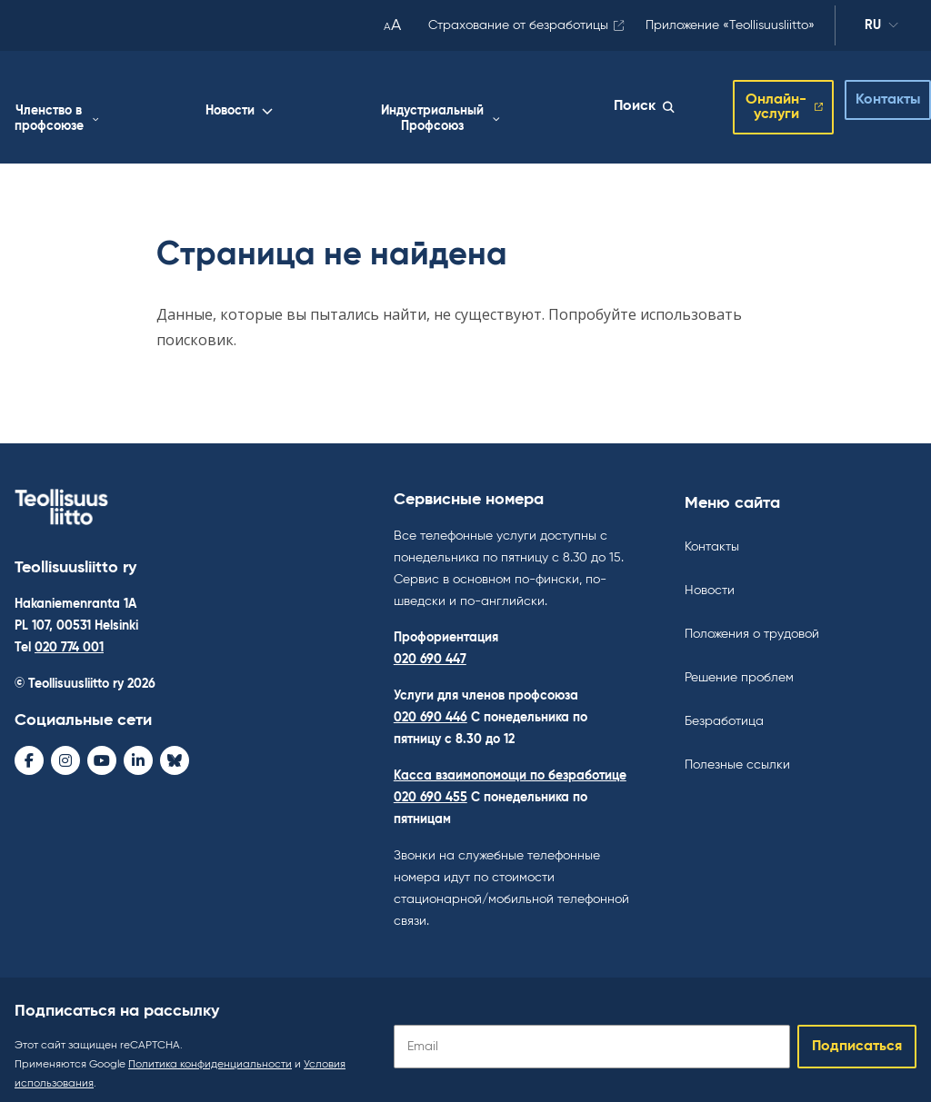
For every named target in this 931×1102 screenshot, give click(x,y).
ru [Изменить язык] (881, 28)
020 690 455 (430, 783)
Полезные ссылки (737, 750)
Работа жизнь (176, 104)
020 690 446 (430, 703)
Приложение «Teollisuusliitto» (730, 25)
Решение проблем (739, 663)
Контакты (873, 92)
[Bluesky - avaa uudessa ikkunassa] (174, 745)
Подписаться (857, 1032)
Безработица (724, 706)
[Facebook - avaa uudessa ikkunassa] (29, 745)
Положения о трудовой (752, 619)
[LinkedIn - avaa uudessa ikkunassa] (138, 745)
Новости (404, 96)
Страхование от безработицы (518, 25)
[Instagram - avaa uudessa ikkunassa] (65, 745)
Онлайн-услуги (755, 99)
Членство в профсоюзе (301, 104)
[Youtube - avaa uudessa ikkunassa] (101, 745)
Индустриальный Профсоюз (538, 104)
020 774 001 (69, 633)
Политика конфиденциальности (210, 1050)
